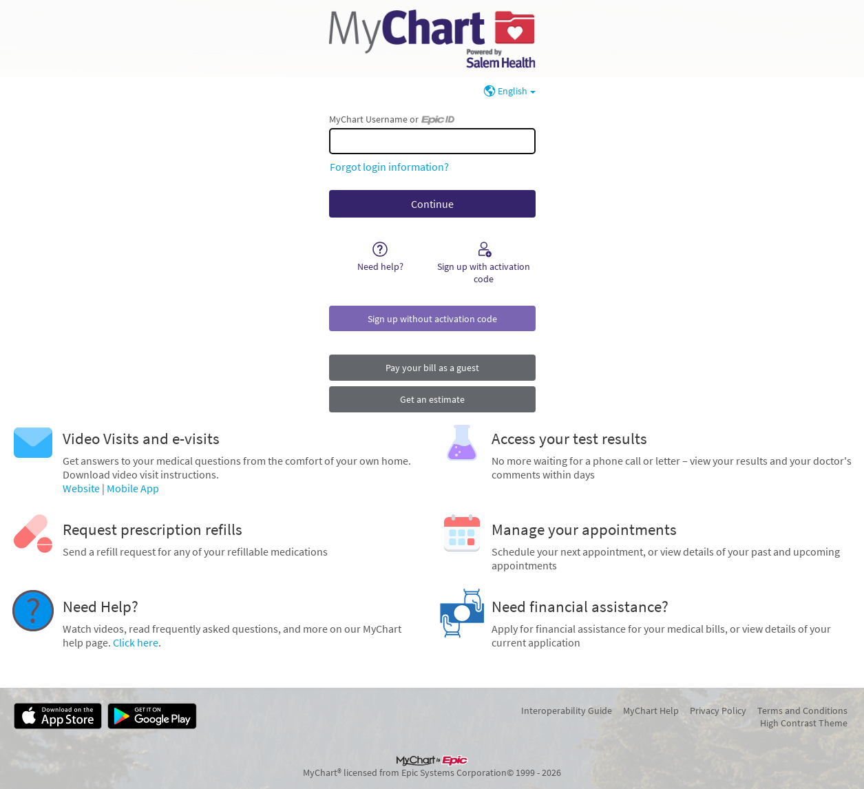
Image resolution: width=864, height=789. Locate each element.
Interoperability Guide (566, 710)
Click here (135, 642)
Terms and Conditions (802, 710)
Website (81, 488)
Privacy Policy (718, 710)
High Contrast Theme (803, 723)
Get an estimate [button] (432, 399)
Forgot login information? (389, 166)
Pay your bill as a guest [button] (432, 367)
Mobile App (133, 488)
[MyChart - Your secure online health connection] (432, 39)
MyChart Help (651, 710)
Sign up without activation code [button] (432, 319)
